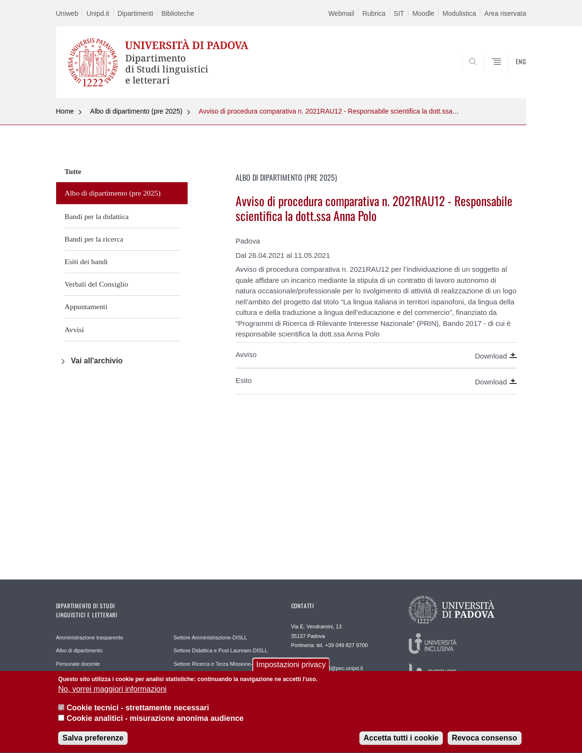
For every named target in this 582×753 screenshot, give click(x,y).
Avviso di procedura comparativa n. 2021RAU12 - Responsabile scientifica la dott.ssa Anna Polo (342, 111)
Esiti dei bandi (86, 261)
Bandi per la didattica (97, 216)
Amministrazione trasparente (89, 637)
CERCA (511, 75)
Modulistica (459, 13)
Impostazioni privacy (291, 670)
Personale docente (78, 664)
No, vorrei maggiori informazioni (112, 695)
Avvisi (74, 329)
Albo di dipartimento (79, 650)
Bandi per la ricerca (94, 239)
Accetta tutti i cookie (401, 744)
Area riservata (505, 13)
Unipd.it (97, 13)
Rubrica (373, 13)
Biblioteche (177, 13)
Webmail (341, 13)
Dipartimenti (136, 13)
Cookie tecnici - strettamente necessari (138, 713)
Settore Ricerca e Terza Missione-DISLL (220, 664)
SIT (399, 13)
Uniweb (67, 13)
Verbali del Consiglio (97, 284)
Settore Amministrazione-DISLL (210, 637)
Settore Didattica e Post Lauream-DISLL (221, 650)
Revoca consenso (484, 744)
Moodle (423, 13)
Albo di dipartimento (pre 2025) (136, 111)
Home (65, 111)
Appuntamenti (86, 306)
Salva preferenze (92, 744)
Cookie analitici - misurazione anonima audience (155, 723)
